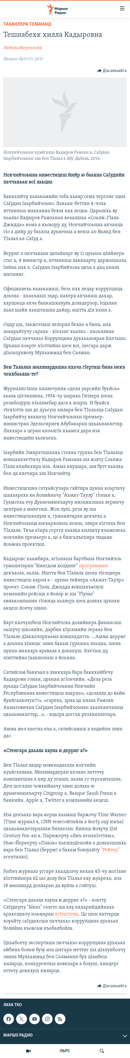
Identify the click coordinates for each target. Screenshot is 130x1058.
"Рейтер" (110, 850)
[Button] (112, 71)
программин (93, 566)
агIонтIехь (66, 914)
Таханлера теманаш (27, 24)
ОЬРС (65, 1051)
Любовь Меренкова (22, 48)
